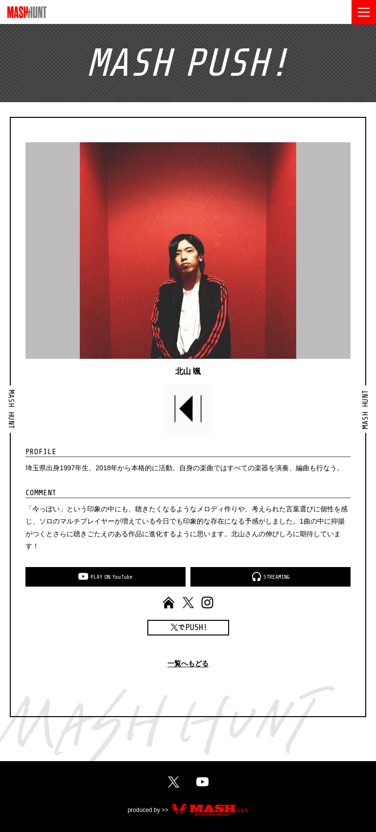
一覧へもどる (188, 663)
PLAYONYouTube (111, 576)
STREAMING (276, 576)
